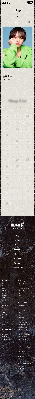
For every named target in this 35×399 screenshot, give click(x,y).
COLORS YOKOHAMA (24, 332)
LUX (3, 310)
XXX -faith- (21, 366)
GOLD (4, 332)
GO (19, 359)
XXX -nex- (21, 368)
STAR (4, 312)
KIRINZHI (5, 314)
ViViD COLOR (22, 337)
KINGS (4, 300)
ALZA (4, 298)
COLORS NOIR (22, 329)
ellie (3, 324)
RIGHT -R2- (21, 315)
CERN (20, 293)
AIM (19, 295)
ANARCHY (21, 290)
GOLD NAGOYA (6, 334)
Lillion (4, 295)
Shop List (16, 22)
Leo (3, 283)
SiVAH (4, 317)
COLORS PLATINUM (24, 334)
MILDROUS (5, 290)
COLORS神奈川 (22, 327)
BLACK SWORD (22, 283)
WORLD (4, 336)
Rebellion (21, 317)
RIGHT (20, 312)
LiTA (3, 307)
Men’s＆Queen (22, 305)
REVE (20, 298)
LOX (19, 346)
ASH (3, 302)
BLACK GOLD (22, 339)
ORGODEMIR (22, 351)
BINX (20, 349)
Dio (24, 22)
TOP (9, 22)
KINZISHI (5, 305)
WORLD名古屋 (6, 339)
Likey (3, 288)
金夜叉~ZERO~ (6, 293)
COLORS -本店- (22, 324)
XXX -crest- (21, 371)
